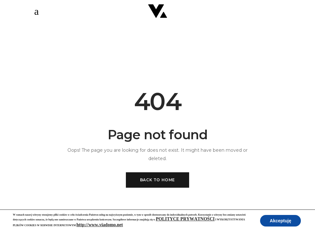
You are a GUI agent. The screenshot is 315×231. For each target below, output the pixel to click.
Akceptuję (280, 220)
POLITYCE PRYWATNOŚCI (185, 219)
